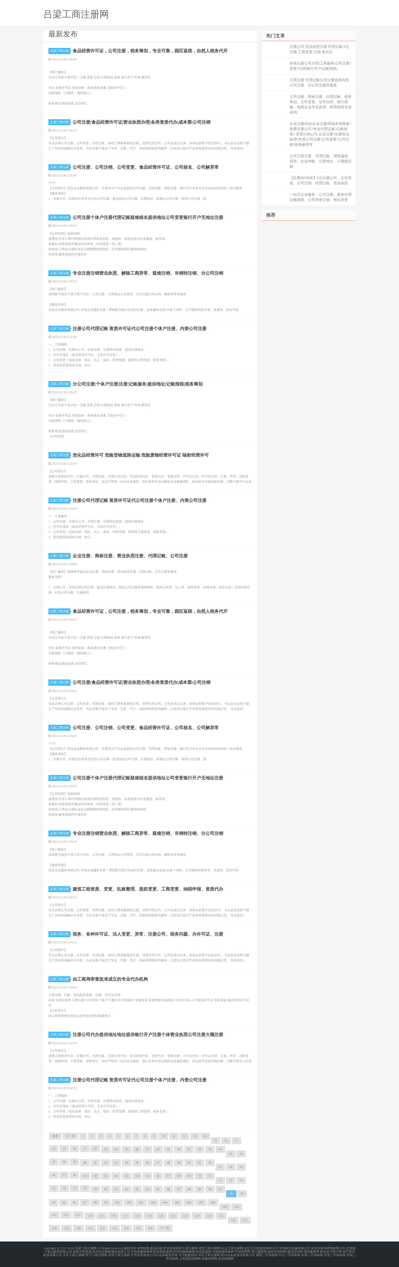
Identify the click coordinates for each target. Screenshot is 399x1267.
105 (176, 1202)
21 (84, 1148)
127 (245, 1220)
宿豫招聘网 (209, 1257)
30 (178, 1149)
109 (224, 1207)
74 (241, 1180)
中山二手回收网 (289, 1254)
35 (230, 1154)
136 (150, 1228)
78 (84, 1188)
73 (230, 1180)
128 (54, 1228)
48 (168, 1162)
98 (95, 1202)
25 (126, 1149)
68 (178, 1176)
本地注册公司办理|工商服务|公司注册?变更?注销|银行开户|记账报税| (320, 66)
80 (105, 1189)
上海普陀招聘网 (190, 1257)
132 (102, 1228)
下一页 (164, 1228)
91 (220, 1189)
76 (64, 1188)
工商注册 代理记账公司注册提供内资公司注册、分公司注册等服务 (319, 82)
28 (157, 1149)
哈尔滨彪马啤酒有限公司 (328, 1248)
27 (147, 1149)
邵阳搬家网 (311, 1251)
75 (53, 1188)
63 (126, 1176)
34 (220, 1149)
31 (189, 1149)
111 (54, 1215)
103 (153, 1202)
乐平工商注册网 (74, 1254)
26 (137, 1149)
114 (90, 1216)
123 (197, 1216)
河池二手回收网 (335, 1254)
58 (74, 1175)
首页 (55, 1136)
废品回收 (156, 1248)
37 (53, 1162)
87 (178, 1189)
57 (64, 1175)
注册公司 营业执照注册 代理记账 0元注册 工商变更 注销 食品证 (319, 49)
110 (236, 1207)
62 (116, 1176)
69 (189, 1176)
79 (95, 1189)
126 (233, 1220)
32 (199, 1149)
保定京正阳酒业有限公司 (261, 1248)
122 (185, 1216)
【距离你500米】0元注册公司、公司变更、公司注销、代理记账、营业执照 (321, 180)
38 (64, 1162)
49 (178, 1162)
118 (137, 1216)
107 (200, 1202)
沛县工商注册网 (209, 1254)
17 (236, 1140)
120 (161, 1216)
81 (116, 1189)
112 (66, 1215)
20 (74, 1148)
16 (226, 1140)
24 (116, 1149)
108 (212, 1202)
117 (125, 1216)
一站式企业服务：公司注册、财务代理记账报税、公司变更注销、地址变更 (321, 197)
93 (242, 1193)
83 (137, 1189)
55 (241, 1167)
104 (165, 1202)
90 (209, 1189)
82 (126, 1189)
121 (173, 1216)
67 (168, 1176)
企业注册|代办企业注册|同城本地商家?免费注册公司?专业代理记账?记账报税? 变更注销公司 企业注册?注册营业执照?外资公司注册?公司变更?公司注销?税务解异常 (320, 134)
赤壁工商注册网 (119, 1254)
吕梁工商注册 (60, 51)
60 (95, 1176)
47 (157, 1162)
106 (188, 1202)
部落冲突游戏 (82, 1251)
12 (184, 1136)
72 (220, 1180)
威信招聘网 (295, 1251)
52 (209, 1162)
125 (221, 1216)
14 (205, 1136)
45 (137, 1162)
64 (137, 1176)
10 (163, 1136)
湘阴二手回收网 (267, 1254)
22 (95, 1148)
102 (141, 1202)
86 (168, 1189)
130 (78, 1228)
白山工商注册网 (232, 1248)
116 (113, 1216)
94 (53, 1202)
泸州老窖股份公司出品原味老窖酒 (154, 1254)
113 (78, 1215)
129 (66, 1228)
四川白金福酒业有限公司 (238, 1254)
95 (64, 1202)
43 (116, 1162)
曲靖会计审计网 (331, 1251)
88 (189, 1189)
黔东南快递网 (162, 1251)
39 (74, 1162)
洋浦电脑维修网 (223, 1251)
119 (149, 1216)
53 (220, 1167)
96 (74, 1202)
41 (95, 1162)
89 (199, 1189)
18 (53, 1148)
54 (230, 1167)
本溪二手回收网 (312, 1254)
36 (241, 1154)
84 (147, 1189)
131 (90, 1228)
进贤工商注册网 (209, 1248)
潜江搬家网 (259, 1251)
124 (209, 1216)
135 (138, 1228)
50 (189, 1162)
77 (74, 1188)
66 (157, 1176)
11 (174, 1136)
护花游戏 (169, 1248)
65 (147, 1176)
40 (84, 1162)
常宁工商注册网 (96, 1254)
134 (126, 1228)
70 (199, 1176)
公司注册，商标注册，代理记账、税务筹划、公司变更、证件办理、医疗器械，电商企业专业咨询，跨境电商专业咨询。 (321, 104)
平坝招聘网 (242, 1251)
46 (147, 1162)
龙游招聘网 (226, 1257)
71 (209, 1176)
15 (215, 1140)
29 (168, 1149)
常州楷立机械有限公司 (294, 1248)
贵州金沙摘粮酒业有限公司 (111, 1251)
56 (53, 1175)
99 (105, 1202)
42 (105, 1162)
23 (105, 1149)
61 (105, 1176)
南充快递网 (203, 1251)
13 (194, 1136)
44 (126, 1162)
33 (209, 1149)
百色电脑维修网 (142, 1251)
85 (157, 1189)
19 (64, 1148)
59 (84, 1176)
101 (129, 1202)
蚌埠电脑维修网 (184, 1251)
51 (199, 1162)
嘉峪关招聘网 (276, 1251)
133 (114, 1228)
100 (117, 1202)
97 (84, 1202)
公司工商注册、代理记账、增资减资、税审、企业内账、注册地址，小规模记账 (321, 161)
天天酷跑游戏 (187, 1254)
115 (101, 1216)
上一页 (70, 1136)
